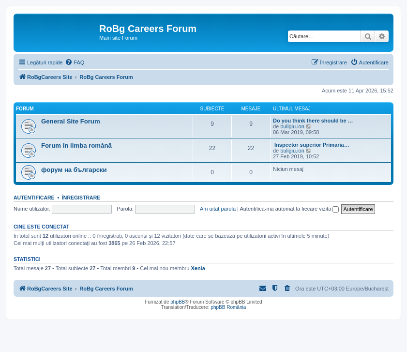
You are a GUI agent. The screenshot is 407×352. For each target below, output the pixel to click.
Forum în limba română (76, 145)
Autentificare (34, 197)
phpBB (177, 302)
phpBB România (228, 307)
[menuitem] (74, 62)
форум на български (74, 169)
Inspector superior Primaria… (311, 145)
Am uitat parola (218, 209)
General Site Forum (70, 121)
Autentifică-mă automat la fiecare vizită (289, 209)
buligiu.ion (292, 126)
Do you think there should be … (313, 120)
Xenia (198, 268)
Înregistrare (81, 197)
